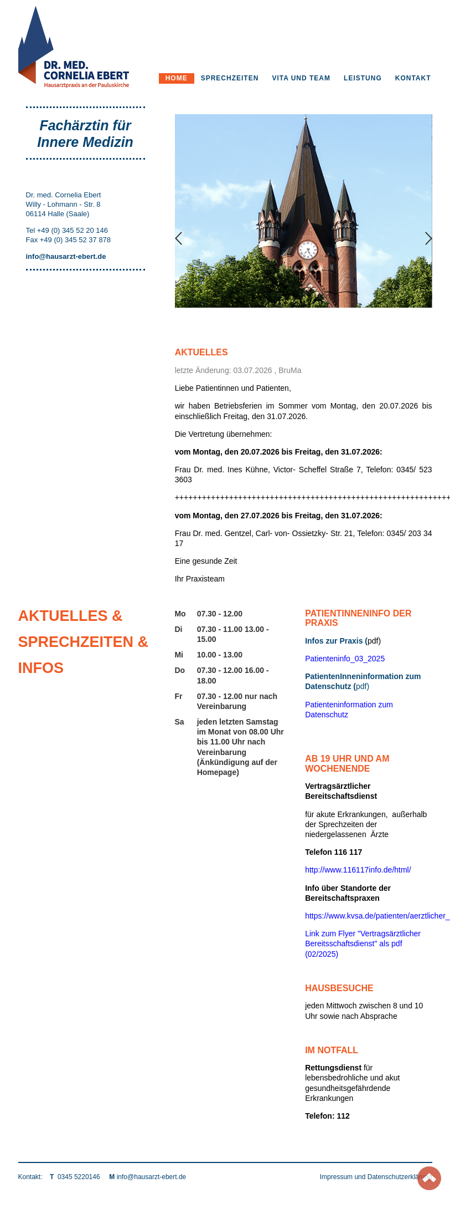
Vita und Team (301, 78)
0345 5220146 (79, 1177)
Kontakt (413, 78)
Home (176, 78)
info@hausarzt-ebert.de (152, 1177)
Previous (178, 239)
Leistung (363, 78)
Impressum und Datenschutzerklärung (376, 1177)
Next (428, 239)
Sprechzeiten (230, 78)
